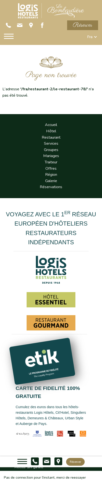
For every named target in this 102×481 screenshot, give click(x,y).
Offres (51, 168)
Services (51, 143)
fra (89, 36)
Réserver (82, 25)
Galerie (51, 181)
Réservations (51, 187)
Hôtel (51, 131)
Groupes (51, 149)
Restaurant (51, 137)
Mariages (51, 156)
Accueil (51, 124)
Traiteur (51, 162)
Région (51, 174)
